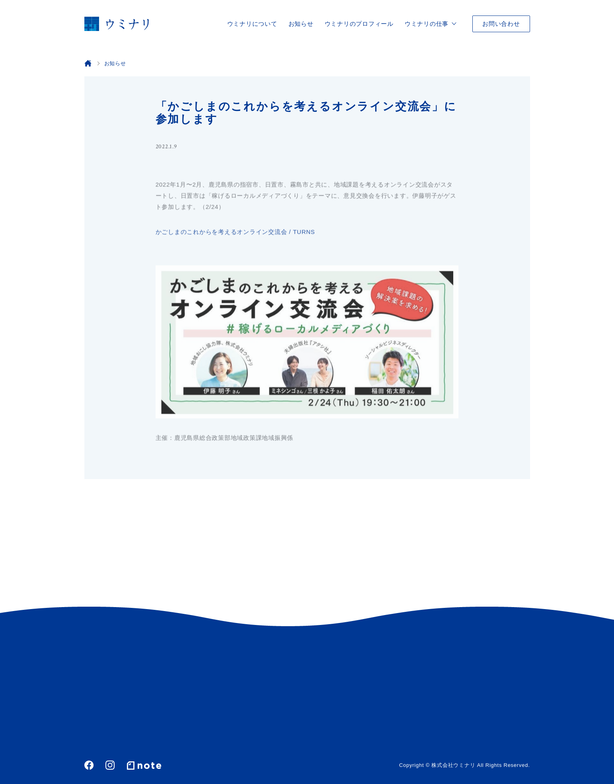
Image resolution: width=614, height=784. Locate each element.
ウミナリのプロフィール (359, 23)
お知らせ (301, 23)
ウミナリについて (252, 23)
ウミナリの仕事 (426, 23)
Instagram (110, 765)
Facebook (89, 765)
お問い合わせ (501, 23)
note (144, 765)
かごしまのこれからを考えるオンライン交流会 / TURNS (235, 232)
